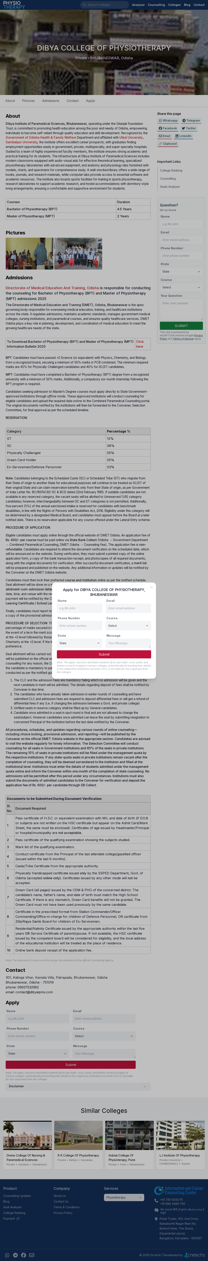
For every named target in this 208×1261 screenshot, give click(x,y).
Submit (104, 654)
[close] (151, 587)
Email (110, 600)
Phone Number (69, 618)
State (62, 635)
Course (112, 618)
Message (113, 635)
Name (62, 600)
